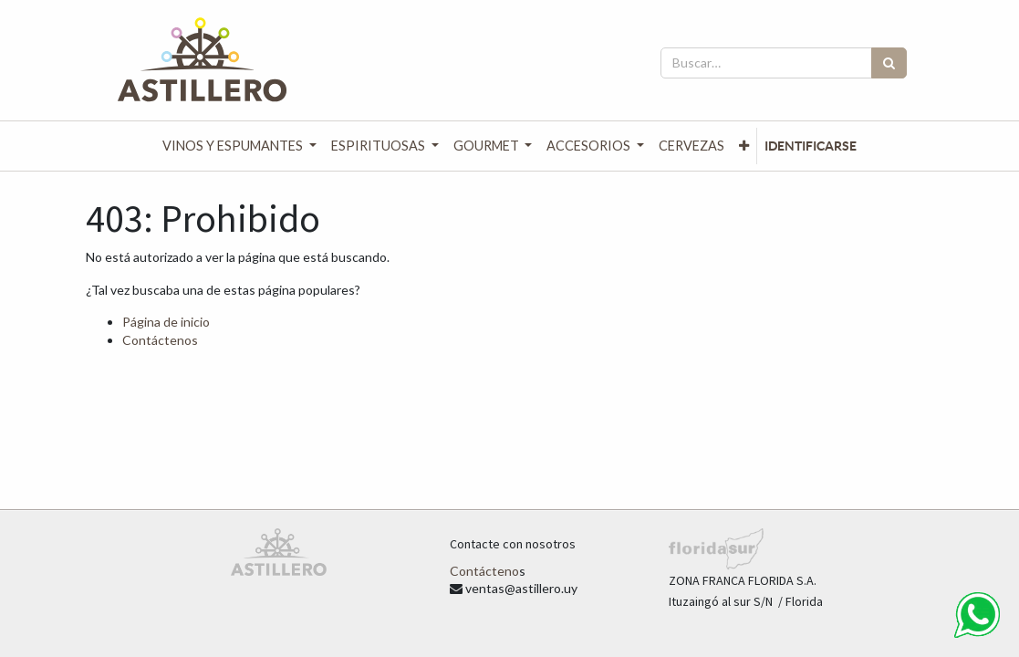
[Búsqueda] (889, 62)
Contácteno (484, 571)
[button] (744, 146)
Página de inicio (166, 321)
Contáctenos (160, 340)
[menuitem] (691, 146)
